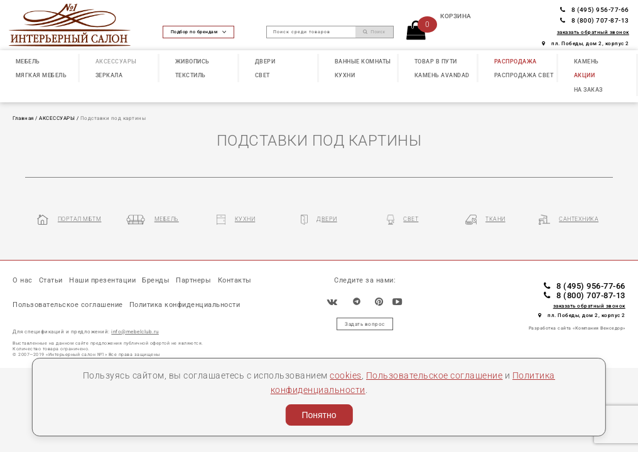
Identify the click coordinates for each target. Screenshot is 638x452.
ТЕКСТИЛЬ (190, 75)
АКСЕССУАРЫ (116, 61)
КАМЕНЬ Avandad (442, 75)
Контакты (235, 280)
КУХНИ (345, 75)
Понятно (318, 415)
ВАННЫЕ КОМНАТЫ (363, 61)
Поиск (374, 32)
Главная (23, 118)
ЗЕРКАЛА (109, 75)
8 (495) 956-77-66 (594, 9)
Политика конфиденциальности (185, 305)
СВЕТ (262, 75)
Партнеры (193, 280)
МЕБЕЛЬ (28, 61)
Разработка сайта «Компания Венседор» (577, 328)
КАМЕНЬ (586, 61)
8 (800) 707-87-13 (594, 20)
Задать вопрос (365, 324)
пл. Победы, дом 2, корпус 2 (585, 43)
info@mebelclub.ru (135, 331)
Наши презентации (102, 280)
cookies (346, 375)
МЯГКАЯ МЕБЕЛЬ (41, 75)
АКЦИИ (584, 75)
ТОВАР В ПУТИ (435, 61)
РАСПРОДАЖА (515, 61)
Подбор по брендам (198, 32)
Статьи (51, 280)
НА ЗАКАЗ (588, 90)
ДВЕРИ (265, 61)
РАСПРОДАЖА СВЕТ (524, 75)
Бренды (156, 280)
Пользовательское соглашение (434, 375)
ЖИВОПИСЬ (192, 61)
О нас (23, 280)
